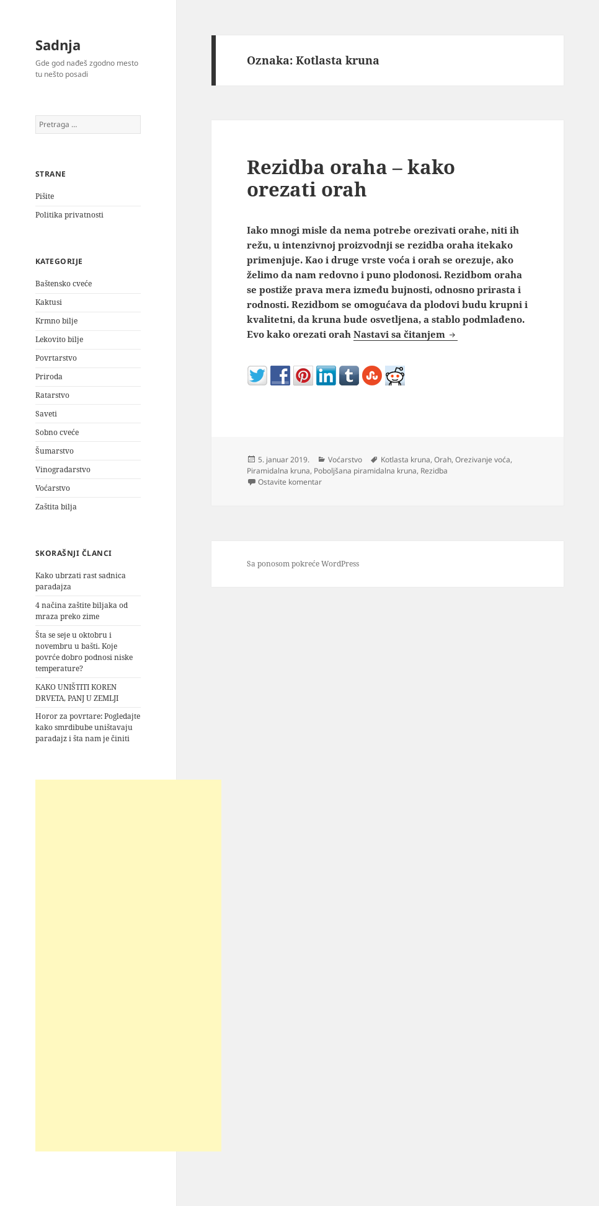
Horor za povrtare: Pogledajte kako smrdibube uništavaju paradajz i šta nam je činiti (87, 727)
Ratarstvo (52, 395)
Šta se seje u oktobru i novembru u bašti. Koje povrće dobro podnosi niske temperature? (84, 652)
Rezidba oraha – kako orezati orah (351, 178)
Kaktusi (48, 302)
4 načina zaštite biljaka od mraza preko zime (81, 611)
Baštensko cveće (63, 283)
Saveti (46, 413)
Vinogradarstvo (63, 469)
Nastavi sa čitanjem (405, 334)
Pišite (44, 196)
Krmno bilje (56, 320)
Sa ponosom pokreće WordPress (303, 563)
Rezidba (434, 470)
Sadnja (58, 44)
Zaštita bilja (56, 506)
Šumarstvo (54, 451)
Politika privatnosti (69, 214)
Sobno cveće (57, 432)
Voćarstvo (52, 488)
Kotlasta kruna (405, 459)
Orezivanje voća (482, 459)
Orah (442, 459)
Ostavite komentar (290, 482)
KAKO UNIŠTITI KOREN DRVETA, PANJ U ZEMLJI (76, 692)
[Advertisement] (128, 965)
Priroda (49, 376)
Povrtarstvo (56, 358)
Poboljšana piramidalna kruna (365, 470)
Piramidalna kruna (278, 470)
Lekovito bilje (59, 339)
